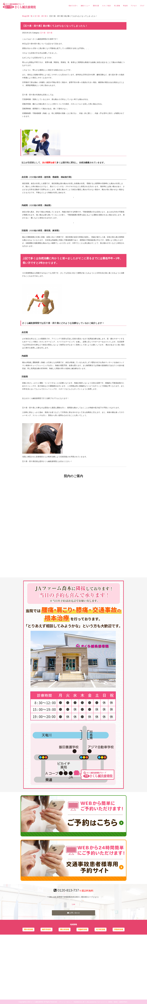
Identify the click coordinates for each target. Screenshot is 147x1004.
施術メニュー (85, 5)
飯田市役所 (46, 929)
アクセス (134, 5)
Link (73, 904)
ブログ (142, 5)
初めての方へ (73, 5)
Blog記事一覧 (27, 16)
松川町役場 (100, 929)
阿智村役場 (118, 929)
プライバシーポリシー (65, 1002)
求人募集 (117, 5)
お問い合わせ (73, 913)
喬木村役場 (28, 929)
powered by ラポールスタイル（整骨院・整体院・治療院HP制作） (109, 1002)
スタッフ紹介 (106, 5)
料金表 (125, 5)
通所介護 (96, 5)
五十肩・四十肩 (40, 16)
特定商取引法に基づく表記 (81, 1002)
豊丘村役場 (64, 929)
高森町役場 (82, 929)
